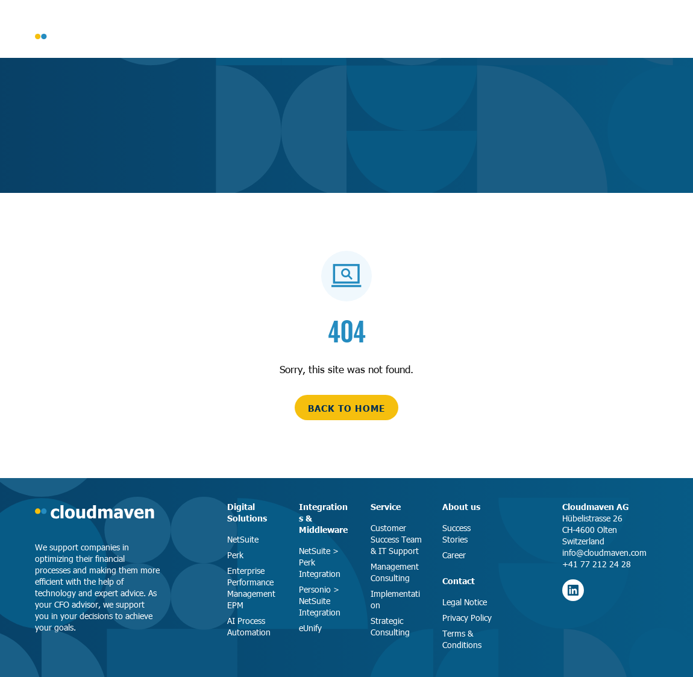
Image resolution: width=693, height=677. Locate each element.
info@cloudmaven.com (604, 552)
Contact (458, 580)
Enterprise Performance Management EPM (251, 588)
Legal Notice (464, 602)
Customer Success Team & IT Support (396, 539)
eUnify (310, 628)
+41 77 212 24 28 (596, 564)
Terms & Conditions (461, 639)
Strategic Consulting (390, 626)
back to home (346, 408)
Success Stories (456, 533)
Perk (235, 555)
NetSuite (243, 539)
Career (454, 555)
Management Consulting (395, 572)
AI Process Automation (249, 626)
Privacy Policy (467, 617)
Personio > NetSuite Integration (319, 601)
